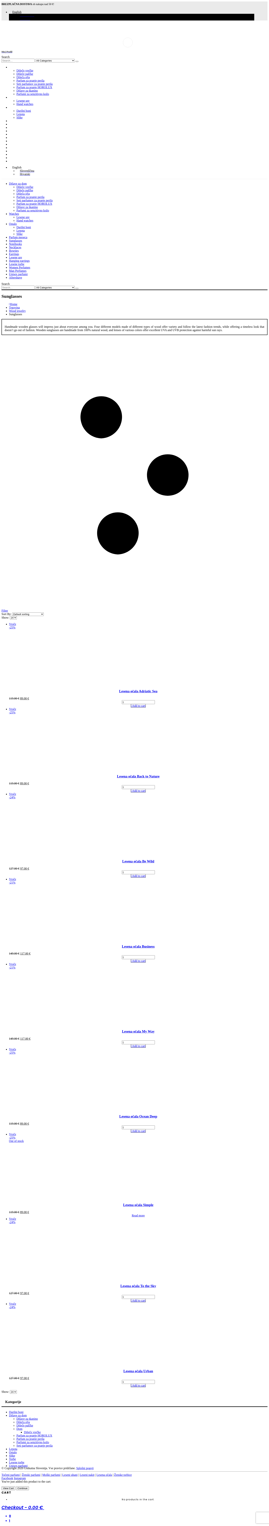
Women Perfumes (19, 151)
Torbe (12, 1459)
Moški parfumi (51, 1474)
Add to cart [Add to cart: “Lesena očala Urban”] (139, 1385)
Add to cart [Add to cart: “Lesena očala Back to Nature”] (139, 790)
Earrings (14, 137)
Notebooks (15, 127)
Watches (14, 97)
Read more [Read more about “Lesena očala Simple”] (138, 1215)
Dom (19, 1428)
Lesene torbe (16, 147)
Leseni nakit (87, 1474)
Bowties (14, 134)
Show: (5, 617)
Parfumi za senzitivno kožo (32, 94)
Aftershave (15, 161)
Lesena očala (104, 1474)
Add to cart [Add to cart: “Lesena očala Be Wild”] (139, 875)
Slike (19, 117)
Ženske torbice (123, 1474)
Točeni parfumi (10, 1474)
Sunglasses (15, 124)
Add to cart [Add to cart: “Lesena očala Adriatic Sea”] (139, 705)
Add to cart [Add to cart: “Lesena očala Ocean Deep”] (139, 1130)
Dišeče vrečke (24, 70)
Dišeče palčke (24, 73)
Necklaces (15, 130)
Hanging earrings (19, 144)
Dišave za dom (18, 67)
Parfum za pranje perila (30, 80)
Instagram (20, 1478)
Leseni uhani (70, 1474)
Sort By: (6, 614)
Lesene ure (23, 100)
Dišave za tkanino (27, 90)
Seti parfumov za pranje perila (34, 84)
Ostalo (13, 107)
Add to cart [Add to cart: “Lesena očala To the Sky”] (139, 1300)
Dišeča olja (23, 77)
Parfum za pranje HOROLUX (34, 87)
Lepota (20, 114)
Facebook (7, 1478)
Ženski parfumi (31, 1474)
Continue (22, 1488)
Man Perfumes (18, 154)
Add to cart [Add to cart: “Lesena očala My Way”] (139, 1046)
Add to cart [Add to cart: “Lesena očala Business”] (139, 960)
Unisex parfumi (18, 157)
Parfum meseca (18, 120)
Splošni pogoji (85, 1468)
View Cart (8, 1488)
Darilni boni (23, 110)
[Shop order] (28, 614)
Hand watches (24, 104)
